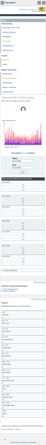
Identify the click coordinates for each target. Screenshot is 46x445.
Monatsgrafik (6, 37)
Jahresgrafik (6, 41)
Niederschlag (6, 74)
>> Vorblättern (30, 153)
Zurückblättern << (17, 153)
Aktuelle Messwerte (9, 32)
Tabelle (4, 64)
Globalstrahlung (7, 92)
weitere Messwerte (10, 270)
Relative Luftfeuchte (9, 87)
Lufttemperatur (7, 83)
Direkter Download (9, 291)
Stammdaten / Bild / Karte (11, 28)
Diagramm (5, 60)
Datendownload (7, 50)
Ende (14, 165)
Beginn (15, 158)
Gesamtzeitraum (8, 46)
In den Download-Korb (10, 289)
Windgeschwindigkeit (9, 78)
